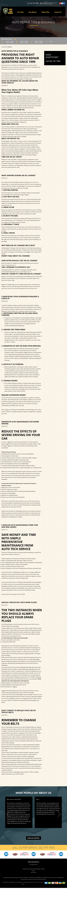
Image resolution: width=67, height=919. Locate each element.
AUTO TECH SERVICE (6, 47)
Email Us (33, 870)
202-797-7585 (34, 3)
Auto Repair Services (33, 864)
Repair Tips (45, 12)
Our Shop (20, 12)
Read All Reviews (33, 838)
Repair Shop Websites (17, 882)
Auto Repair (33, 12)
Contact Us (57, 12)
